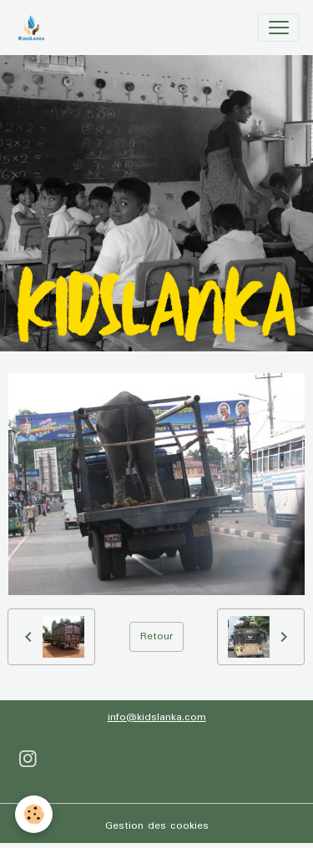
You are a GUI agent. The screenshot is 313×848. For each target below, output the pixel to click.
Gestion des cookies (157, 826)
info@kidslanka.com (157, 717)
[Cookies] (34, 814)
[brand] (34, 27)
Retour (156, 636)
